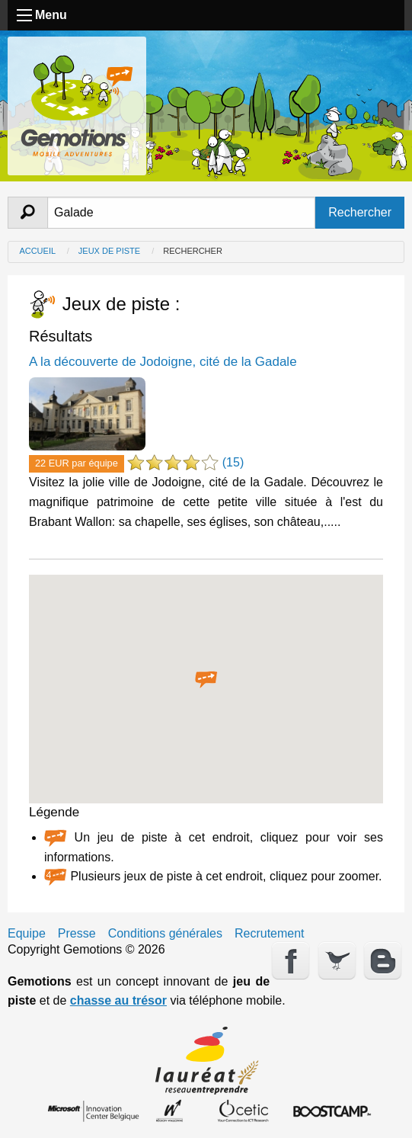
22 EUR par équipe (76, 463)
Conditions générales (165, 934)
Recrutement (270, 934)
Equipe (27, 934)
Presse (77, 934)
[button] (206, 680)
